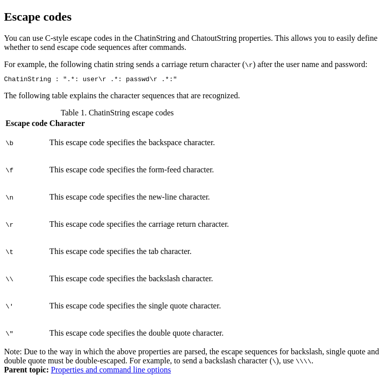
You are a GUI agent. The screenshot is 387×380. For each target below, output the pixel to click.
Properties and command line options (111, 371)
